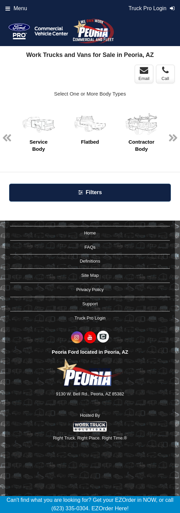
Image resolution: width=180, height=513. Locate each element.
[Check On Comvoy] (103, 337)
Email (144, 73)
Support (90, 303)
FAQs (90, 247)
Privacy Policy (90, 289)
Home (90, 232)
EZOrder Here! (110, 508)
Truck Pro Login (89, 318)
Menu (16, 8)
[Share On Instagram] (77, 337)
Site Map (89, 275)
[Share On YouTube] (90, 337)
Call (165, 73)
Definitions (90, 261)
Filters (90, 192)
